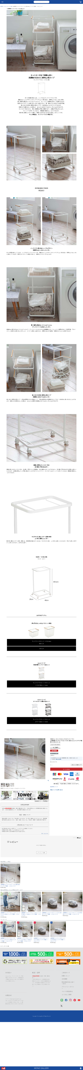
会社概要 (64, 979)
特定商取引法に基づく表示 (68, 983)
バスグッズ (6, 6)
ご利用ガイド (39, 984)
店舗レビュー (66, 976)
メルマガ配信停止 (67, 991)
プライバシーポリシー (68, 987)
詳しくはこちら (45, 833)
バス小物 (10, 6)
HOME (1, 6)
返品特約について (54, 786)
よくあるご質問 (66, 995)
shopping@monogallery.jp (15, 999)
